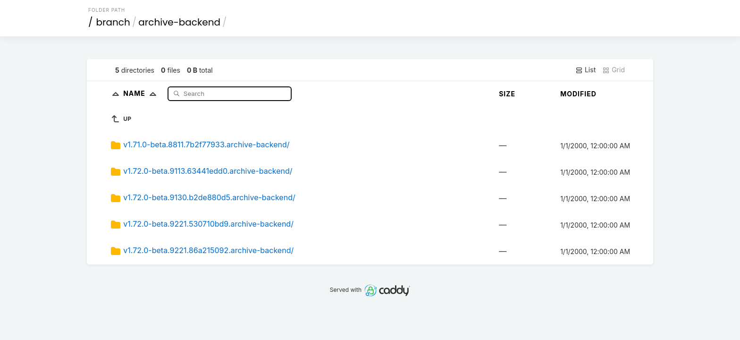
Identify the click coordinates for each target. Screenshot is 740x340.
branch (113, 22)
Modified (578, 94)
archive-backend (179, 22)
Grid (613, 70)
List (585, 70)
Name (141, 93)
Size (507, 94)
